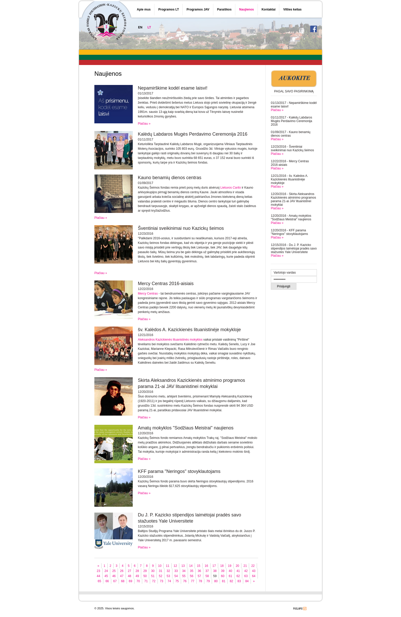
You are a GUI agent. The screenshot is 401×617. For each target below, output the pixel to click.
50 (145, 576)
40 (230, 571)
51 (152, 576)
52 (160, 576)
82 (231, 581)
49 (137, 576)
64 (253, 576)
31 (160, 571)
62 (238, 576)
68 (122, 581)
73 (161, 581)
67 (115, 581)
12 (175, 566)
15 (198, 566)
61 (230, 576)
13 (183, 566)
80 (215, 581)
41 (238, 571)
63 (246, 576)
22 (252, 566)
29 (145, 571)
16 (206, 566)
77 (192, 581)
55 (183, 576)
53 (168, 576)
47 (121, 576)
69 (130, 581)
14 (191, 566)
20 (237, 566)
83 (239, 581)
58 (207, 576)
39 (222, 571)
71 (146, 581)
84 (247, 581)
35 (191, 571)
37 (207, 571)
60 (222, 576)
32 (168, 571)
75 (177, 581)
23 (98, 571)
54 (176, 576)
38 (215, 571)
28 (137, 571)
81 (223, 581)
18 (222, 566)
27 (129, 571)
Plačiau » (277, 110)
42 (246, 571)
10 (159, 566)
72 (153, 581)
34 (183, 571)
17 (214, 566)
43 (253, 571)
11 (167, 566)
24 (106, 571)
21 (245, 566)
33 (176, 571)
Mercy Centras (148, 293)
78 (200, 581)
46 (114, 576)
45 (106, 576)
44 (98, 576)
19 (229, 566)
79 (208, 581)
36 (199, 571)
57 (199, 576)
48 (129, 576)
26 (121, 571)
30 (152, 571)
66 (107, 581)
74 (169, 581)
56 (191, 576)
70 (138, 581)
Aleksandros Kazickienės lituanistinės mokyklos (170, 339)
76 (184, 581)
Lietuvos (230, 187)
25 (114, 571)
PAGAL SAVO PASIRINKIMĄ (294, 91)
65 (99, 581)
